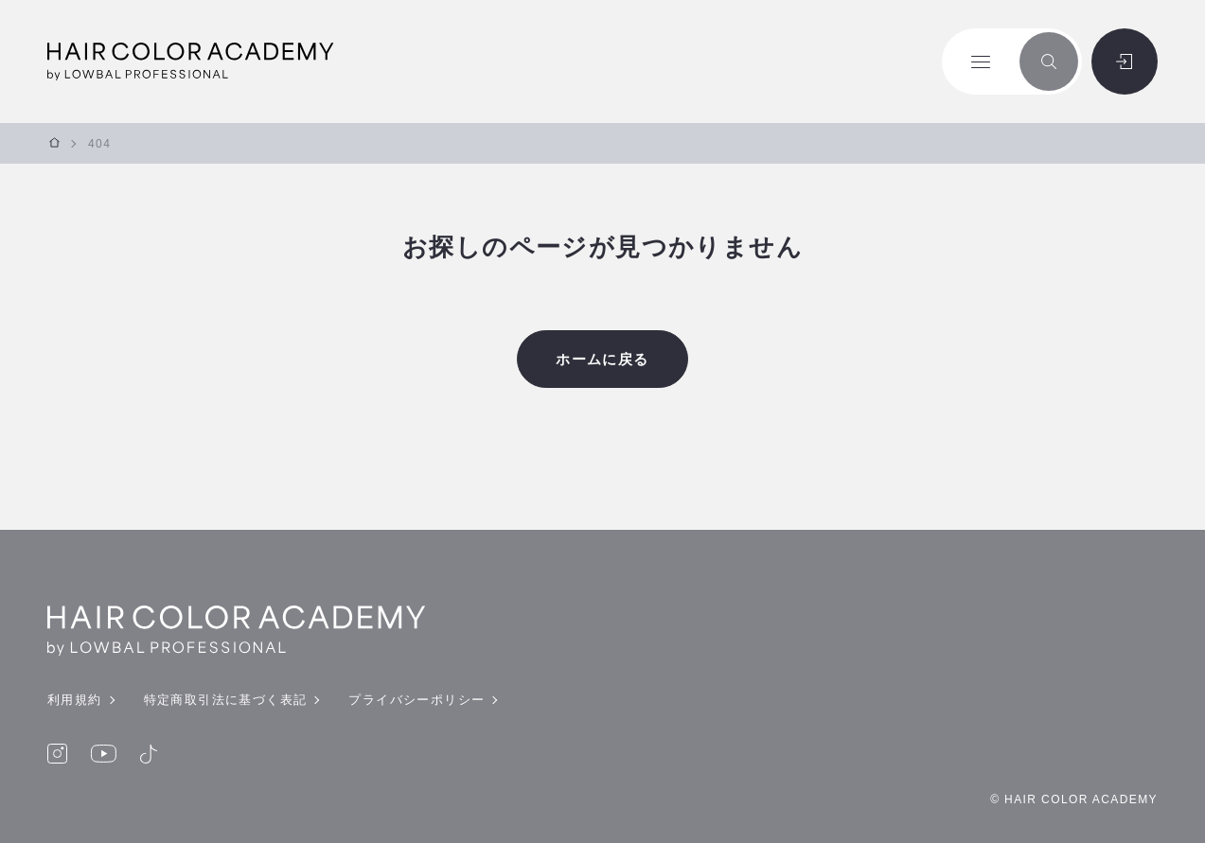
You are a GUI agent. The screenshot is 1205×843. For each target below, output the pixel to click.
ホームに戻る (602, 359)
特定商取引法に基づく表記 (226, 700)
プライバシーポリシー (416, 700)
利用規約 (74, 700)
